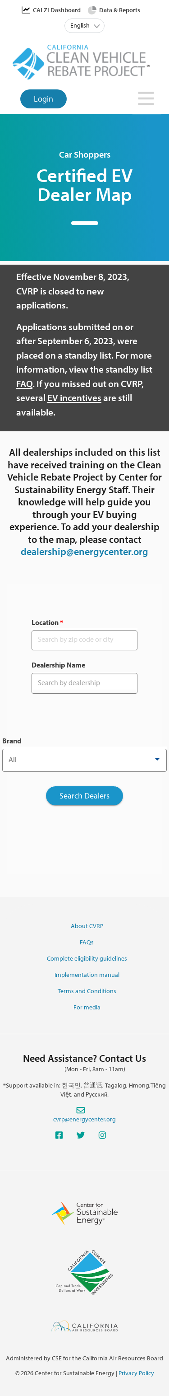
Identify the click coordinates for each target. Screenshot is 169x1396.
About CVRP (87, 926)
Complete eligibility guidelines (87, 958)
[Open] (157, 759)
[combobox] (84, 759)
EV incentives (74, 397)
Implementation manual (87, 975)
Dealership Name (58, 664)
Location (47, 622)
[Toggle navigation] (146, 101)
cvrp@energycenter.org (84, 1119)
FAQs (87, 942)
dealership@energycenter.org (84, 551)
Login (43, 98)
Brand (12, 740)
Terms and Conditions (87, 991)
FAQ (24, 383)
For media (86, 1007)
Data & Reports (119, 10)
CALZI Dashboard (57, 10)
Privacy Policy (136, 1373)
